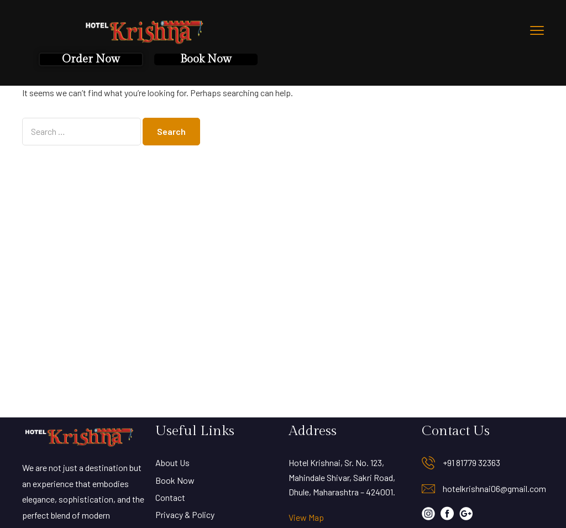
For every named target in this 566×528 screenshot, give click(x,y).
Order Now (91, 59)
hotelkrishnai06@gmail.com (494, 488)
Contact (170, 497)
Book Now (206, 59)
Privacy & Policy (184, 514)
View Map (306, 517)
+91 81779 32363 (471, 462)
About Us (172, 462)
